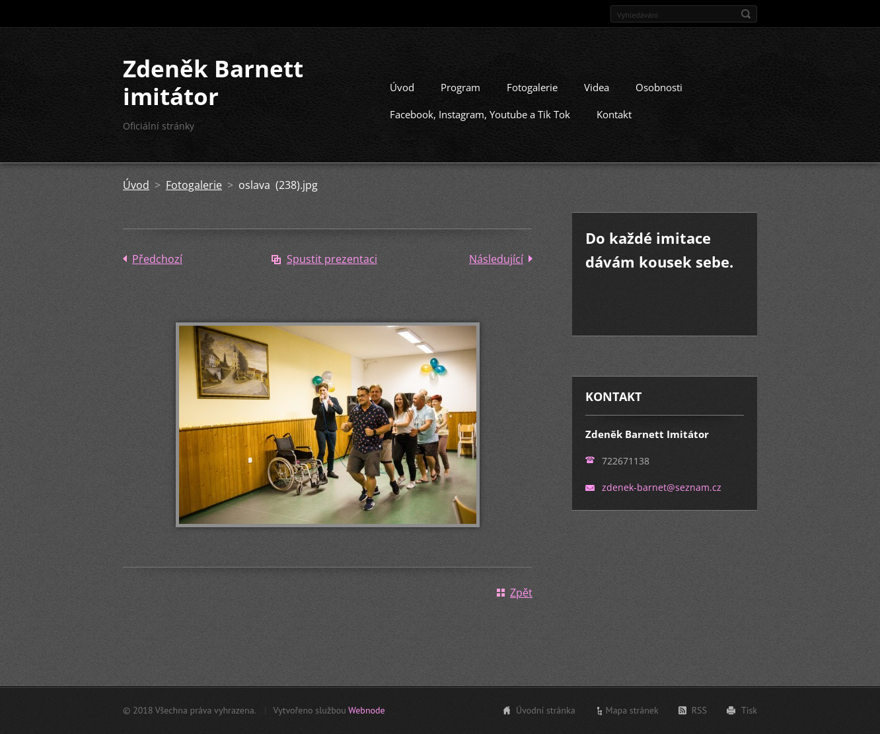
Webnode (366, 710)
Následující (496, 259)
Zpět (521, 592)
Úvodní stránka (545, 710)
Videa (596, 87)
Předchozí (157, 259)
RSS (699, 710)
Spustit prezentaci (332, 259)
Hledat (746, 14)
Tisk (749, 710)
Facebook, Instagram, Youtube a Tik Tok (480, 114)
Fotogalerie (532, 87)
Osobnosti (659, 87)
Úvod (402, 87)
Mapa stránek (632, 710)
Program (460, 87)
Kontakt (614, 114)
